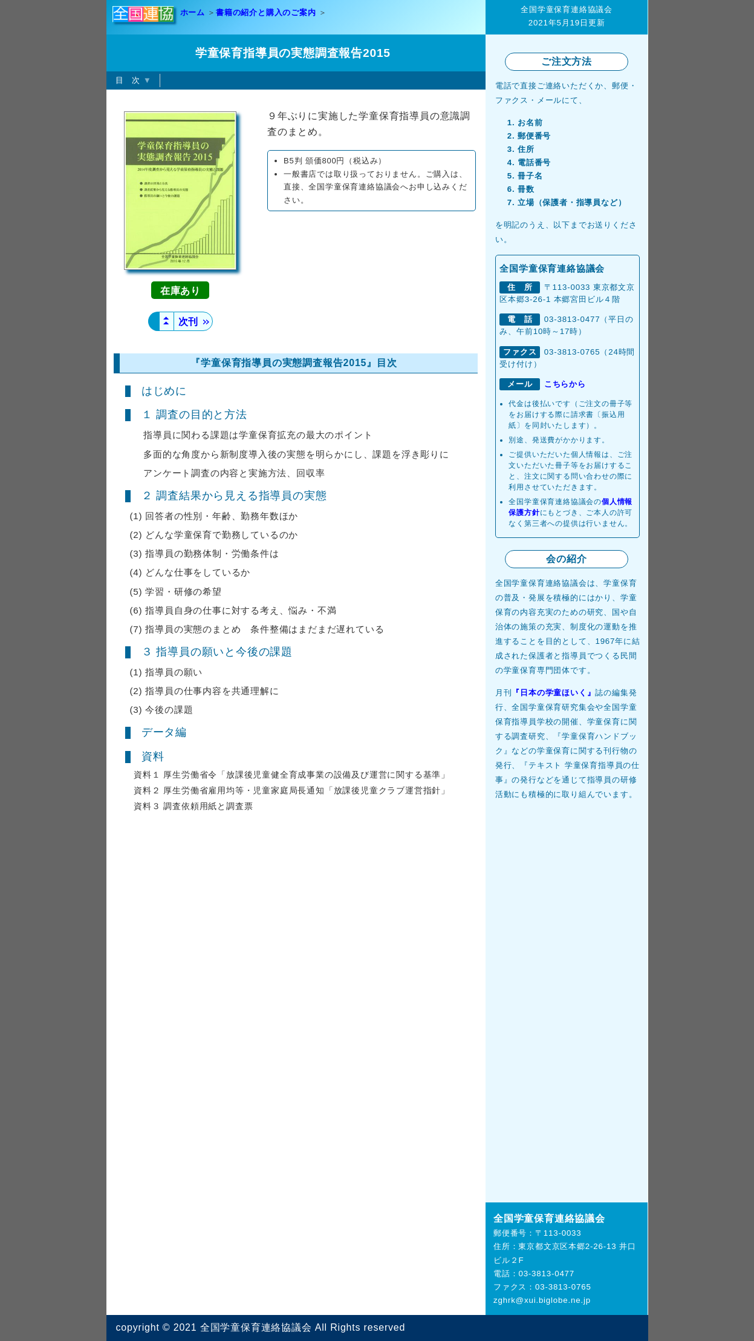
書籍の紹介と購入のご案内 (266, 12)
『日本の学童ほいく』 (553, 692)
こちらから (565, 384)
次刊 (193, 322)
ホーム (192, 12)
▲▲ (166, 320)
